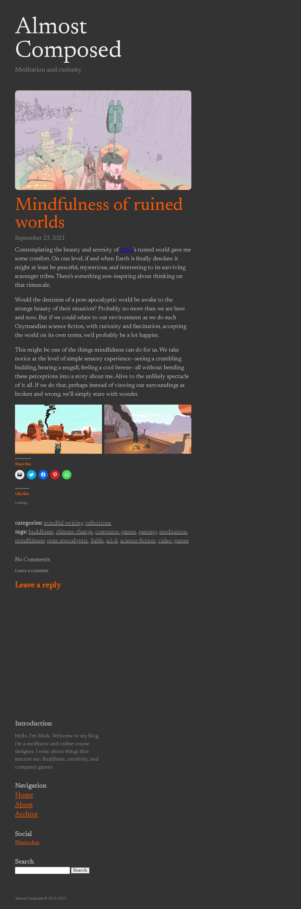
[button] (58, 429)
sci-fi (112, 541)
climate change (74, 532)
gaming (147, 532)
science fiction (137, 541)
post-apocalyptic (67, 541)
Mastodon (27, 843)
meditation (173, 532)
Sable (126, 250)
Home (24, 795)
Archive (26, 814)
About (24, 805)
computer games (115, 532)
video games (173, 541)
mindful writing (63, 523)
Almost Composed (68, 39)
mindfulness (30, 541)
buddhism (41, 532)
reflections (98, 523)
